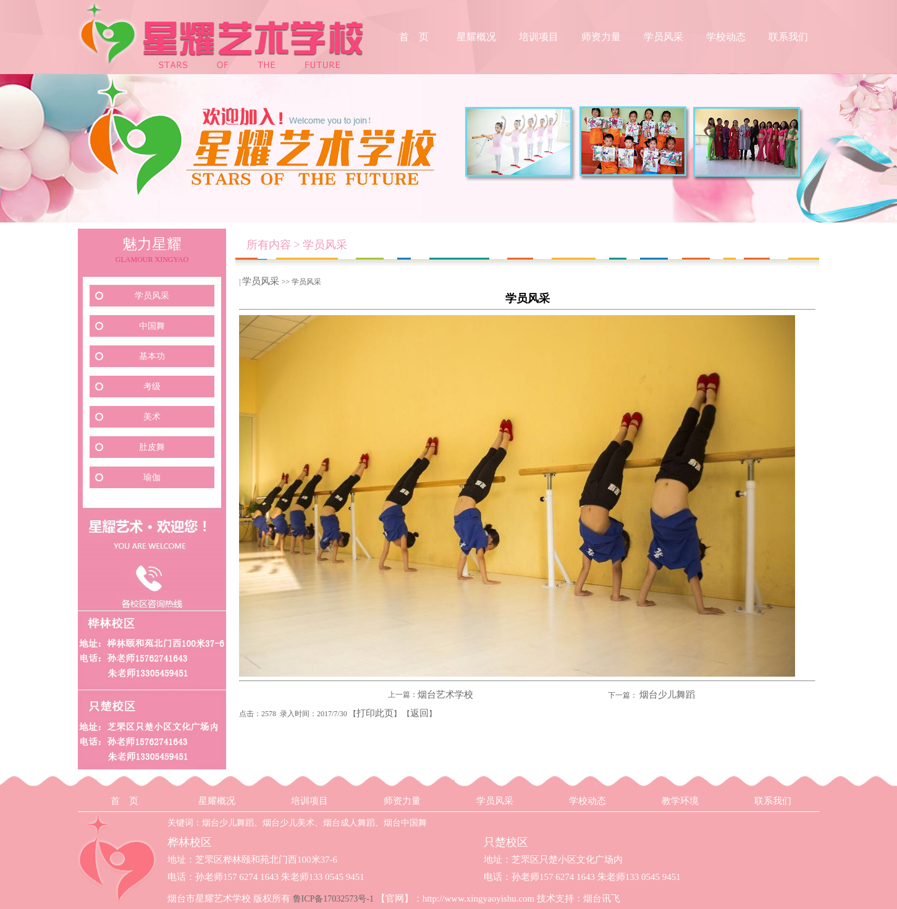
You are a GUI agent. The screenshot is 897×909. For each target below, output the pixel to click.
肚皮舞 (152, 447)
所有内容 (268, 245)
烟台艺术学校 (445, 695)
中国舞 (152, 326)
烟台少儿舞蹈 (667, 695)
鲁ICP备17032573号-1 (333, 898)
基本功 (152, 356)
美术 (152, 416)
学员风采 (663, 37)
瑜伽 (152, 477)
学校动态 (726, 37)
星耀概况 (476, 37)
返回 (419, 713)
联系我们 (788, 37)
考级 (152, 386)
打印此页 (375, 713)
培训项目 (538, 37)
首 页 (414, 37)
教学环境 (680, 801)
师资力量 (601, 37)
